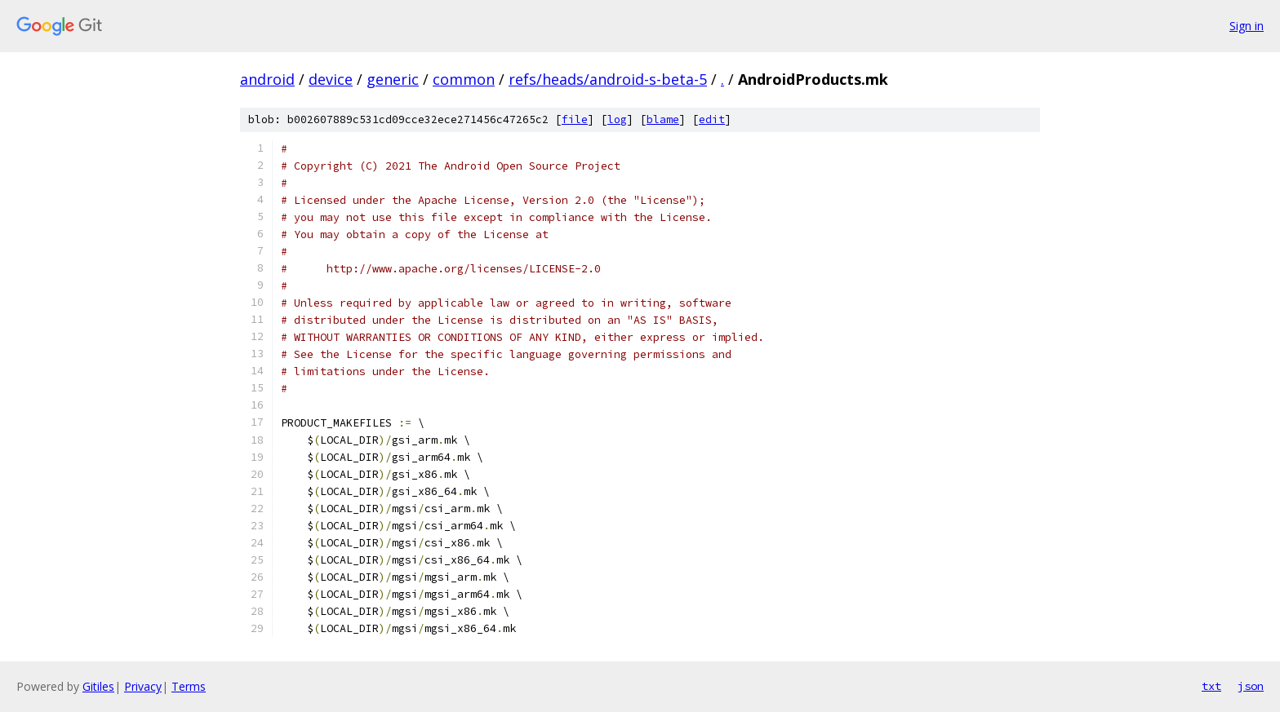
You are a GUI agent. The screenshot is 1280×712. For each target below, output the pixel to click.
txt (1211, 686)
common (464, 79)
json (1251, 686)
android (267, 79)
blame (663, 119)
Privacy (143, 686)
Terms (188, 686)
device (331, 79)
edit (712, 119)
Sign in (1246, 25)
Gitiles (98, 686)
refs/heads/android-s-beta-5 (608, 79)
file (575, 119)
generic (393, 79)
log (617, 119)
